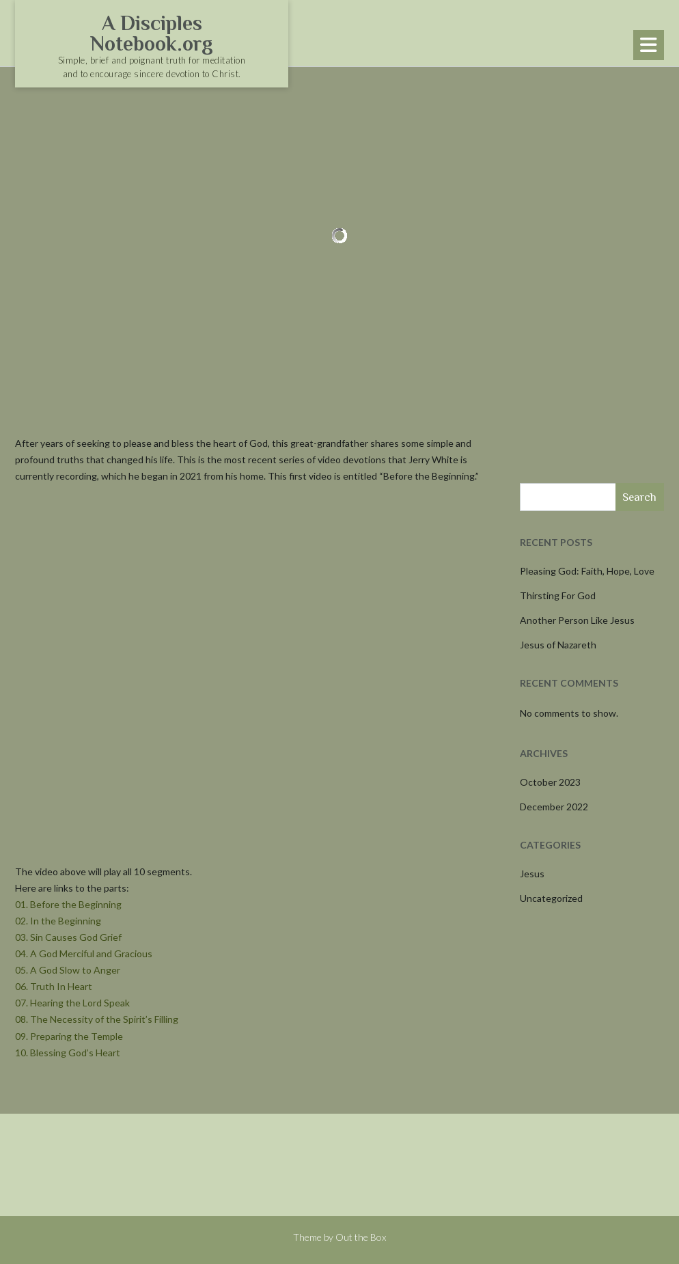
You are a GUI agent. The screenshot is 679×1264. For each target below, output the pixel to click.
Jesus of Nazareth (558, 644)
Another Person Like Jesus (577, 620)
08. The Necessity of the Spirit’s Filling (96, 1019)
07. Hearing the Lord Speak (72, 1002)
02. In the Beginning (58, 920)
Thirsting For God (558, 595)
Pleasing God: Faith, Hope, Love (587, 571)
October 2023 (550, 782)
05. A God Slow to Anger (67, 970)
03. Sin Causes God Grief (68, 937)
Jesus (532, 873)
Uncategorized (551, 898)
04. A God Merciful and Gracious (83, 953)
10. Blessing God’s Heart (67, 1052)
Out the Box (360, 1237)
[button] (648, 45)
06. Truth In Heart (53, 986)
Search (639, 497)
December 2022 (554, 806)
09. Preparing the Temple (69, 1036)
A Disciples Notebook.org (151, 33)
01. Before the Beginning (68, 904)
